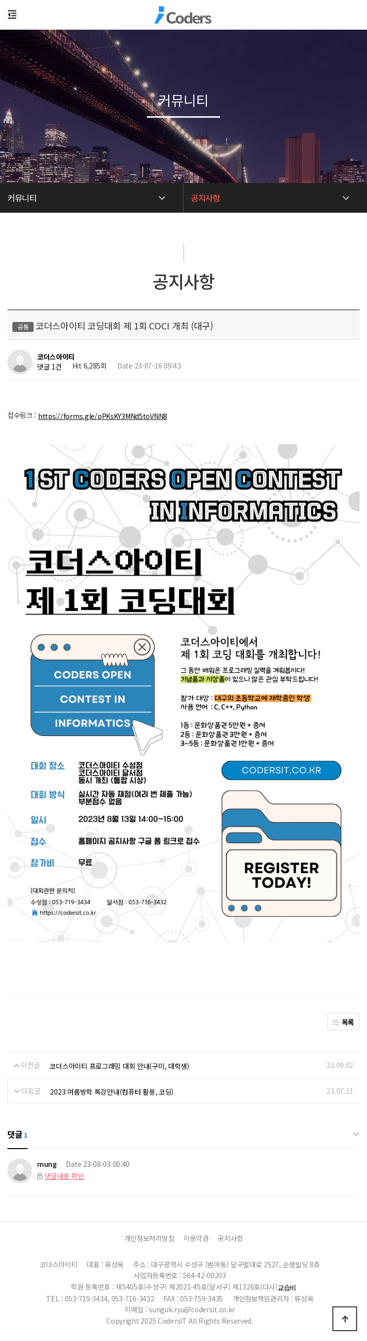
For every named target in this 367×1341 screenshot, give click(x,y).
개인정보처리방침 (149, 1238)
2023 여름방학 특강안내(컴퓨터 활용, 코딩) (112, 1092)
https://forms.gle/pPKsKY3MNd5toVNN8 (102, 416)
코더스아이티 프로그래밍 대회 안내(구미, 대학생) (119, 1066)
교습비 (286, 1288)
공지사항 (230, 1238)
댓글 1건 (49, 367)
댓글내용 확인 (64, 1176)
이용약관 (196, 1238)
